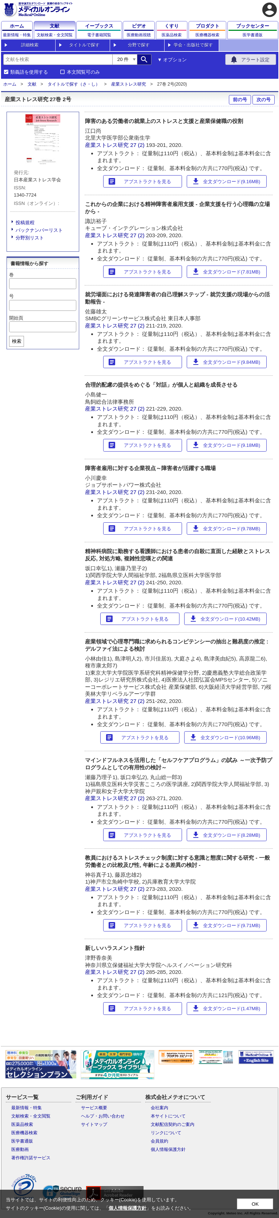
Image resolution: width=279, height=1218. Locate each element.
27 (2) (138, 145)
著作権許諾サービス (30, 1157)
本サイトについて (168, 1116)
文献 (32, 84)
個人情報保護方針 (168, 1149)
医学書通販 (22, 1141)
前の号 (240, 99)
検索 (16, 341)
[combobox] (57, 59)
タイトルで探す (84, 45)
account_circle (269, 9)
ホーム (9, 84)
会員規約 (159, 1141)
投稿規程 (25, 222)
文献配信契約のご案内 (172, 1124)
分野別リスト (30, 237)
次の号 (263, 99)
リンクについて (166, 1132)
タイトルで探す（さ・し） (74, 84)
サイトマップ (94, 1124)
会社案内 (159, 1107)
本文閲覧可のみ (83, 72)
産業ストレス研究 (128, 84)
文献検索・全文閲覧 (30, 1116)
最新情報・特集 (26, 1107)
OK (255, 1204)
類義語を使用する (29, 72)
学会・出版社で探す (193, 45)
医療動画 (20, 1149)
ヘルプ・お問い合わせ (103, 1116)
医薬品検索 (22, 1124)
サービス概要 (94, 1107)
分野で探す (139, 45)
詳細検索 (30, 45)
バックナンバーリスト (39, 230)
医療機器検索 (24, 1132)
